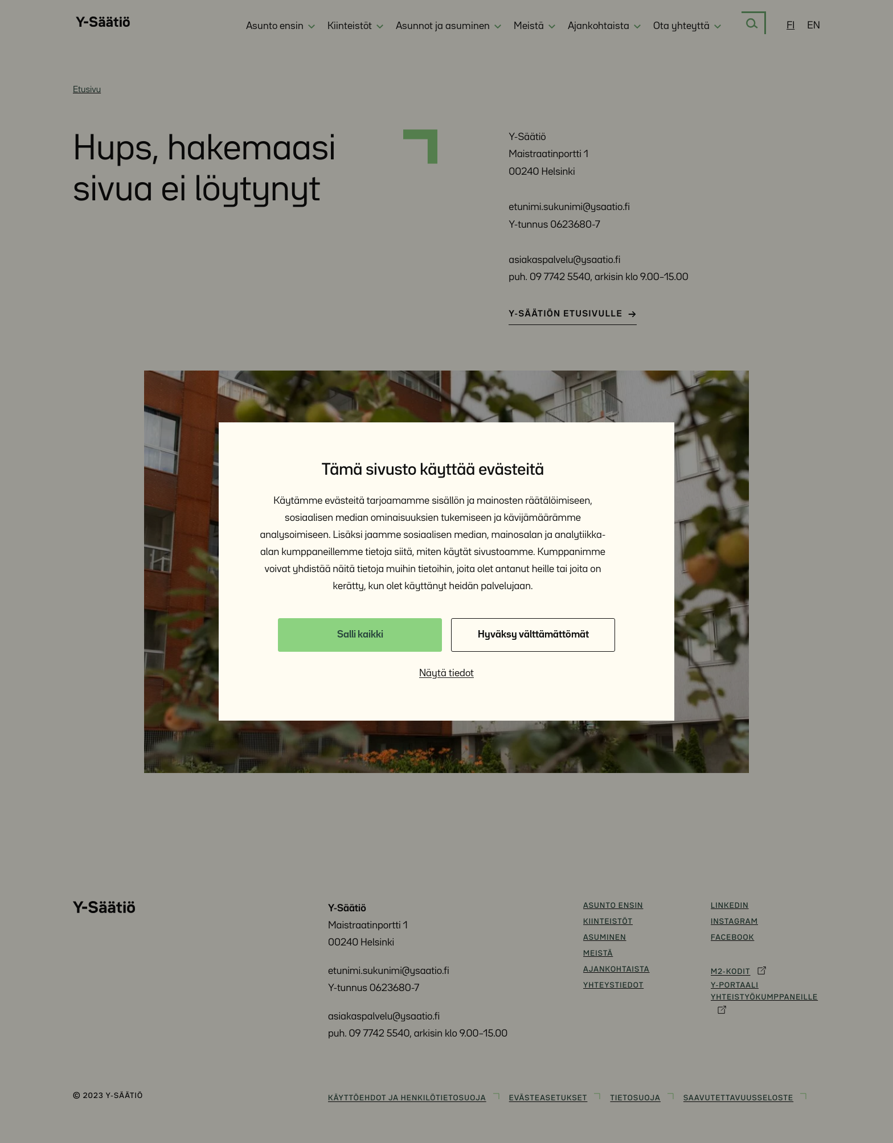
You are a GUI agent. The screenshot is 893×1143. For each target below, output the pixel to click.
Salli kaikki (360, 634)
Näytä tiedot (446, 673)
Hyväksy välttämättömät (533, 634)
